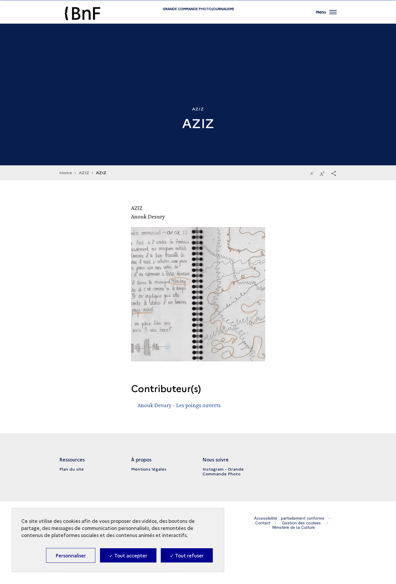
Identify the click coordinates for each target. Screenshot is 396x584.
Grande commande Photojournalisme (198, 18)
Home (65, 172)
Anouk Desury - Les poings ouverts (179, 405)
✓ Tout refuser (187, 555)
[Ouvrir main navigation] (326, 16)
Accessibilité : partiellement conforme (289, 518)
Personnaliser (70, 555)
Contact (263, 522)
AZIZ (84, 172)
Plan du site (71, 469)
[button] (334, 173)
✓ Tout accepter (128, 555)
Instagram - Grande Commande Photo (223, 471)
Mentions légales (148, 469)
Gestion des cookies (301, 522)
